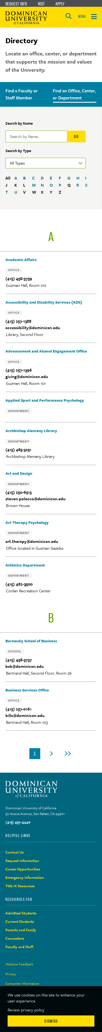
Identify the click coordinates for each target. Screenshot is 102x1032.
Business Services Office (27, 690)
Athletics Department (25, 565)
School (14, 651)
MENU (82, 16)
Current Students (19, 921)
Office (14, 270)
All (7, 178)
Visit (41, 4)
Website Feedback (19, 964)
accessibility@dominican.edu (32, 327)
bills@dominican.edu (25, 715)
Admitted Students (20, 913)
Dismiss (51, 1021)
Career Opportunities (22, 869)
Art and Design (18, 473)
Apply (59, 4)
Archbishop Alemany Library (31, 430)
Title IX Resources (20, 886)
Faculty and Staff (19, 946)
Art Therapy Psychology (27, 522)
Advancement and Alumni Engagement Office (46, 351)
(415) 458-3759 (18, 278)
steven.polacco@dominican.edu (35, 498)
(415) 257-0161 (18, 709)
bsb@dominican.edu (24, 666)
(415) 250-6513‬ (18, 492)
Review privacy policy (26, 1010)
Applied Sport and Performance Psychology (44, 400)
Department (18, 411)
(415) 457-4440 (17, 822)
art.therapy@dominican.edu (31, 541)
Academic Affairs (21, 259)
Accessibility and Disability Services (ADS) (43, 302)
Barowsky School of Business (31, 641)
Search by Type (18, 150)
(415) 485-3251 (18, 449)
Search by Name (19, 123)
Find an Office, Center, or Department (74, 94)
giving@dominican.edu (26, 376)
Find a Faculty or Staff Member (21, 94)
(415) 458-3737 (18, 659)
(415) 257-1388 (18, 321)
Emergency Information (24, 877)
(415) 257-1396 (18, 370)
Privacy (10, 974)
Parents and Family (20, 930)
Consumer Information (22, 983)
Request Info (16, 4)
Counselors (14, 938)
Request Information (22, 860)
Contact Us (14, 852)
